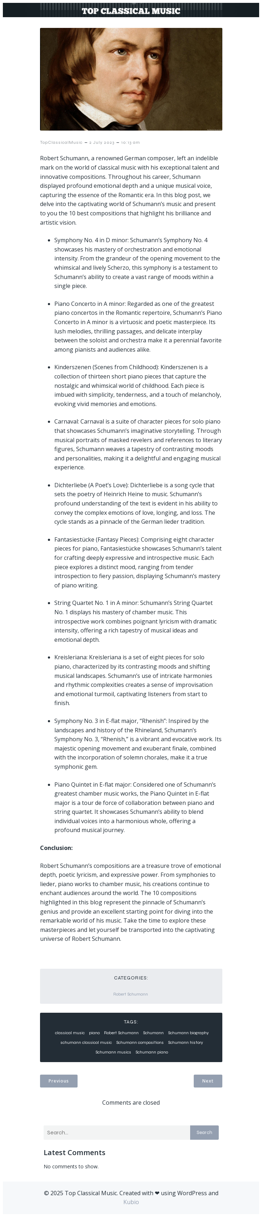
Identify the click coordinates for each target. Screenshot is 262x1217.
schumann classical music (86, 1042)
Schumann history (185, 1042)
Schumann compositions (140, 1042)
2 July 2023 (101, 142)
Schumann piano (151, 1052)
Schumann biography (188, 1032)
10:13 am (130, 142)
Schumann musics (113, 1052)
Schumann (153, 1032)
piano (94, 1032)
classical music (70, 1032)
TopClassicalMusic (61, 142)
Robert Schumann (130, 994)
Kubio (131, 1202)
